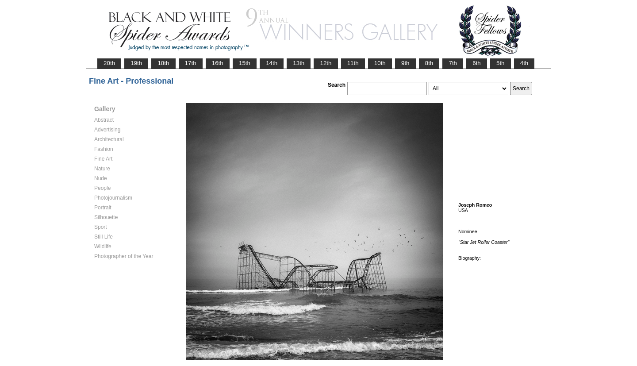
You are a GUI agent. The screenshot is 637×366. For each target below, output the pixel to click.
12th (325, 63)
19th (136, 63)
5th (500, 63)
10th (380, 63)
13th (298, 63)
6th (477, 63)
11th (353, 63)
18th (163, 63)
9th (405, 63)
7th (453, 63)
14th (271, 63)
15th (244, 63)
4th (524, 63)
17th (190, 63)
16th (217, 63)
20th (109, 63)
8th (429, 63)
